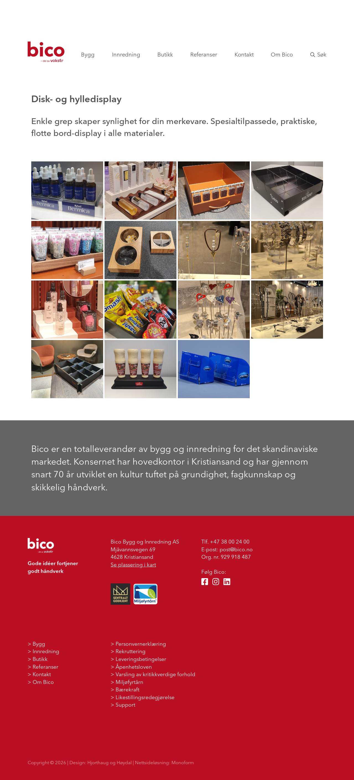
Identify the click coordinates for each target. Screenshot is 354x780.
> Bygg (36, 643)
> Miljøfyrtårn (127, 682)
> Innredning (43, 651)
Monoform (182, 762)
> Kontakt (39, 674)
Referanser (203, 54)
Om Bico (282, 54)
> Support (123, 704)
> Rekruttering (128, 651)
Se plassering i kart (133, 564)
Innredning (126, 54)
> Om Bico (41, 682)
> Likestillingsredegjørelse (143, 697)
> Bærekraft (125, 689)
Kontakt (244, 54)
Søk (318, 54)
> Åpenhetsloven (131, 666)
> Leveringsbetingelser (138, 659)
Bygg (88, 54)
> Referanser (43, 666)
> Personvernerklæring (138, 643)
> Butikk (38, 659)
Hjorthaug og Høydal (109, 762)
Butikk (165, 54)
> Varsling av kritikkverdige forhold (153, 674)
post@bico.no (236, 549)
